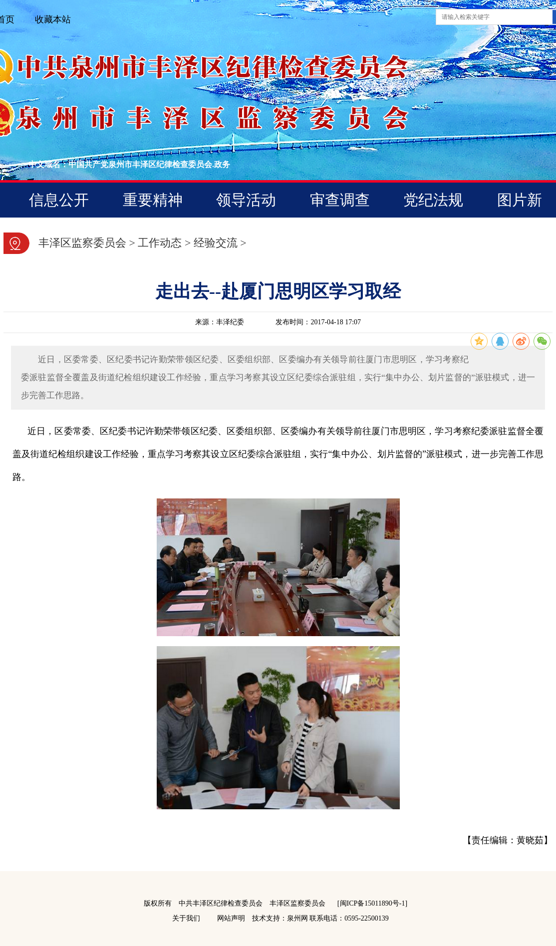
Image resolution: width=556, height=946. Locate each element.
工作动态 (160, 242)
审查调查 (340, 200)
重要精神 (153, 200)
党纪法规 (433, 200)
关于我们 (186, 918)
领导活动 (246, 200)
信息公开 (59, 200)
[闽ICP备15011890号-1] (372, 903)
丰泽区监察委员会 (82, 242)
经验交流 (216, 242)
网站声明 (231, 918)
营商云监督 (295, 234)
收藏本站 (53, 19)
